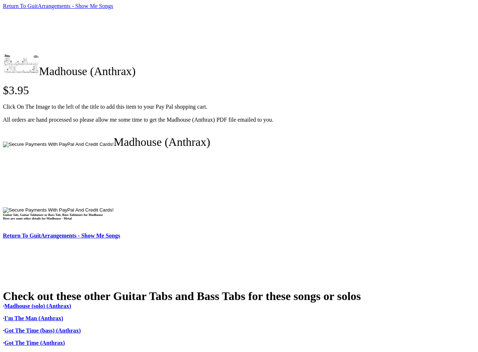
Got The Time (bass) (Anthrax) (42, 330)
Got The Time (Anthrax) (34, 343)
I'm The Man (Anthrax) (33, 318)
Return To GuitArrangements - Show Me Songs (58, 6)
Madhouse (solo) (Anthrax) (37, 306)
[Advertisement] (134, 31)
